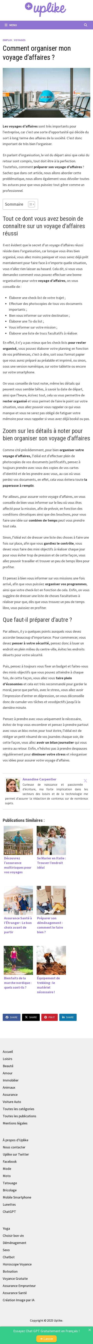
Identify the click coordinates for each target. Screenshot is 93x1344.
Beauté (8, 1066)
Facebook (10, 1161)
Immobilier (11, 1080)
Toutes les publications (19, 1116)
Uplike (58, 1320)
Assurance (10, 1094)
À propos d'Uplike (15, 1140)
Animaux (9, 1087)
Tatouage (10, 1183)
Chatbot (9, 1257)
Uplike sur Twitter (16, 1154)
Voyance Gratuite (15, 1278)
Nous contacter (14, 1147)
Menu (11, 25)
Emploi (7, 40)
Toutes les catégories (18, 1109)
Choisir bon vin (13, 1235)
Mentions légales (15, 1123)
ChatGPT (9, 1211)
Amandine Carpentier (39, 779)
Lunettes (9, 1204)
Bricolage (10, 1190)
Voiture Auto (12, 1101)
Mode (7, 1168)
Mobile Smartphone (17, 1197)
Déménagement (14, 1242)
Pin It (49, 1017)
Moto (7, 1176)
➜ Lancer (46, 1338)
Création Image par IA (19, 1300)
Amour (7, 1073)
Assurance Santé (15, 1293)
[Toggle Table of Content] (29, 204)
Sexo (6, 1250)
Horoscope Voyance (17, 1264)
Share (12, 1017)
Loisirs (7, 1059)
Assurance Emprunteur (19, 1285)
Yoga (6, 1228)
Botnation (10, 1271)
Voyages (20, 40)
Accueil (8, 1051)
